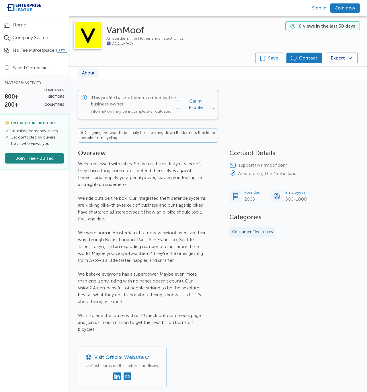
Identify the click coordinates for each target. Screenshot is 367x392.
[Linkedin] (117, 376)
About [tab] (88, 73)
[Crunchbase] (127, 376)
